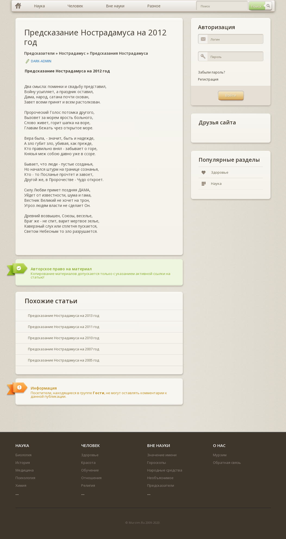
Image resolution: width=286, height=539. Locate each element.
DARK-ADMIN (41, 61)
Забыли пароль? (211, 72)
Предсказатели (39, 53)
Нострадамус (72, 53)
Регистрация (208, 79)
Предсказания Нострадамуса (119, 53)
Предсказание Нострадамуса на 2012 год (95, 37)
